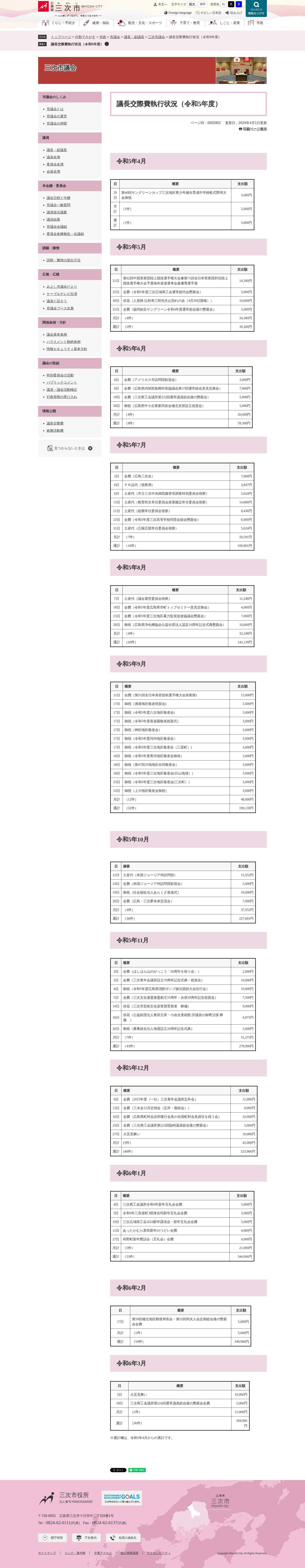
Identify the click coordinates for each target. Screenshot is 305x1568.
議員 (45, 137)
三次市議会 (156, 37)
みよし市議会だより (62, 286)
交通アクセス (103, 1553)
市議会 (115, 37)
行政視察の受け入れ (62, 397)
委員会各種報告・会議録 (65, 234)
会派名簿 (53, 171)
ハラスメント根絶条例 (63, 342)
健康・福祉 (100, 23)
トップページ (61, 37)
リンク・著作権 (75, 1553)
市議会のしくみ (54, 97)
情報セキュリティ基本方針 (67, 349)
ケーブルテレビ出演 (62, 294)
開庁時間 (57, 1537)
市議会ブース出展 (60, 308)
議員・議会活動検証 (62, 389)
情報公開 (49, 411)
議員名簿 (53, 157)
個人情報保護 (129, 1553)
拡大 (192, 4)
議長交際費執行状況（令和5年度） (77, 44)
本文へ (162, 4)
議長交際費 (55, 423)
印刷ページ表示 (255, 129)
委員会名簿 (55, 164)
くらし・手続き (63, 23)
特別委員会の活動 (60, 375)
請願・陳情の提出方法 (63, 260)
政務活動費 (55, 430)
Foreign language (180, 12)
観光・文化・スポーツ (145, 23)
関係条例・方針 (54, 322)
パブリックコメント (62, 382)
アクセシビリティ (159, 1553)
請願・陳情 (50, 248)
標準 (202, 4)
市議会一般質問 (58, 205)
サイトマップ (47, 1553)
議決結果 (53, 219)
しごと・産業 (230, 23)
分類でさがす (85, 37)
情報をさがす (256, 8)
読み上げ (236, 12)
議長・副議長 (134, 37)
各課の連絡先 (127, 1537)
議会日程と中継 (58, 198)
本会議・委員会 (54, 186)
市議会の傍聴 (57, 123)
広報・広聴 (50, 274)
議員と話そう (57, 301)
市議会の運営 (57, 116)
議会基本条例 (57, 334)
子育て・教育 (190, 23)
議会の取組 (50, 363)
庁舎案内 (91, 1537)
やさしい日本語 (211, 12)
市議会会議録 (57, 226)
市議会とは (55, 109)
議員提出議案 (57, 212)
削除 (107, 44)
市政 (259, 23)
